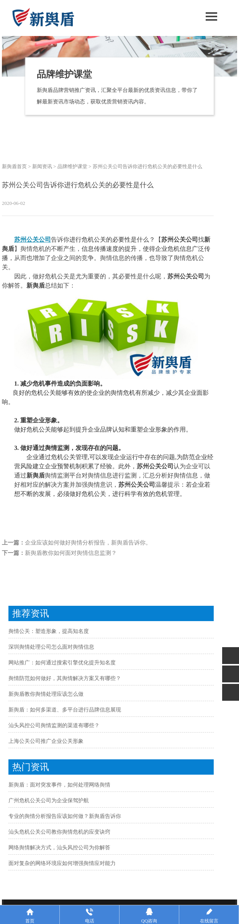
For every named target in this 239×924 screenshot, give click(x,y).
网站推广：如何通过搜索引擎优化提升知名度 (62, 663)
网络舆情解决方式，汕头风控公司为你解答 (59, 847)
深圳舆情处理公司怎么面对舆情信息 (51, 647)
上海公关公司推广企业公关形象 (45, 741)
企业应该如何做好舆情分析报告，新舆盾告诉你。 (88, 543)
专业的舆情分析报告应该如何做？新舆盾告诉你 (64, 816)
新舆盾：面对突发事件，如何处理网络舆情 (59, 785)
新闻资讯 (42, 166)
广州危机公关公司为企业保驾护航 (48, 800)
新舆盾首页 (14, 166)
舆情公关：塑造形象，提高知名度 (48, 631)
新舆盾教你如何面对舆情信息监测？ (71, 553)
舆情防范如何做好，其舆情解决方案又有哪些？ (64, 678)
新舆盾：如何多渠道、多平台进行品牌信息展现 (64, 710)
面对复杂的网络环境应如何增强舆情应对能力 (62, 863)
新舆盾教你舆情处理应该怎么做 (45, 694)
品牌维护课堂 (72, 166)
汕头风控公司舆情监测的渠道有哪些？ (54, 725)
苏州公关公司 (32, 239)
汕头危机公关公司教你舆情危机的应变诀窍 (59, 832)
